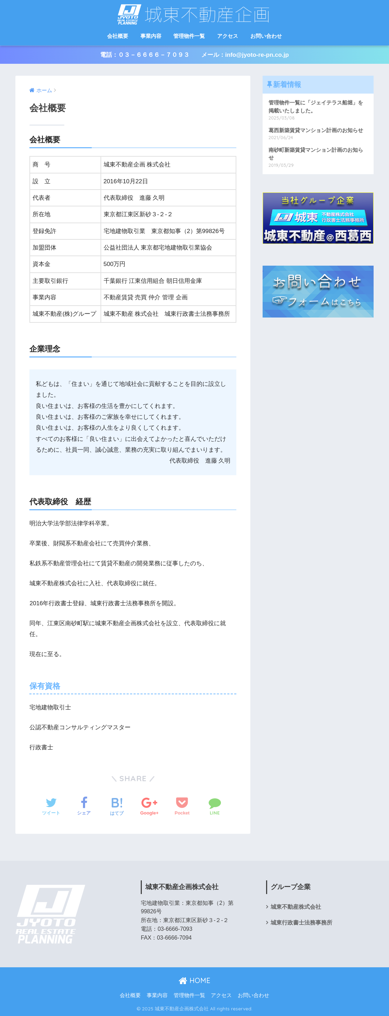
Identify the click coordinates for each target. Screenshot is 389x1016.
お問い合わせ (266, 36)
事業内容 (150, 36)
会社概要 (117, 36)
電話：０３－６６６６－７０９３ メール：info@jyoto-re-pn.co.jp (194, 55)
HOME (194, 980)
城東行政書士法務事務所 (301, 923)
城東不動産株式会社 (296, 907)
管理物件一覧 (189, 36)
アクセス (227, 36)
